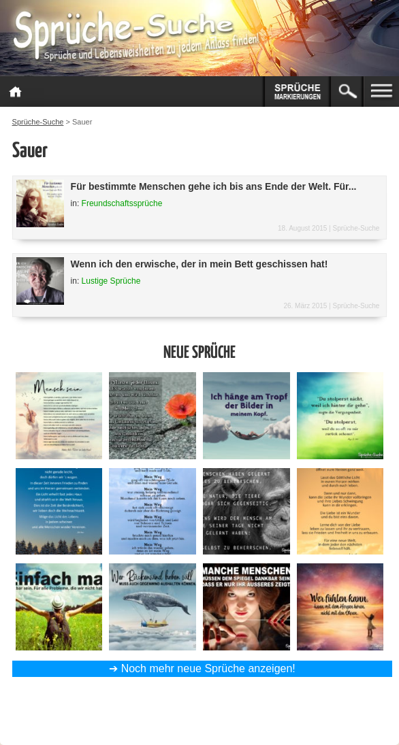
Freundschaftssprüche (122, 203)
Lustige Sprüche (111, 281)
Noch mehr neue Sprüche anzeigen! (208, 668)
